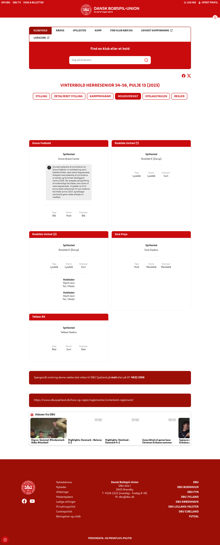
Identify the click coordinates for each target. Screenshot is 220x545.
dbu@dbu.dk (126, 497)
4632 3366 (138, 377)
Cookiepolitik (64, 511)
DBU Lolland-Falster (183, 507)
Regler (179, 96)
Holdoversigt (128, 96)
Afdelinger (62, 492)
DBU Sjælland (189, 511)
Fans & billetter (33, 3)
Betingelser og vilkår (68, 516)
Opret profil (208, 2)
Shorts (69, 213)
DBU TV (17, 3)
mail (114, 377)
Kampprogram (100, 96)
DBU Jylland (190, 497)
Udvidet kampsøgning (156, 30)
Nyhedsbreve (64, 482)
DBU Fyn (193, 492)
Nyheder (61, 487)
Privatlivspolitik (65, 507)
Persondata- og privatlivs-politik (110, 538)
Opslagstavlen (156, 96)
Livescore (41, 38)
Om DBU (5, 3)
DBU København (187, 502)
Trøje (54, 213)
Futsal (194, 516)
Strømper (83, 213)
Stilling (41, 96)
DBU (196, 482)
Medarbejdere (64, 497)
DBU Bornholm (188, 487)
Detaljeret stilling (68, 96)
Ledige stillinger (66, 502)
